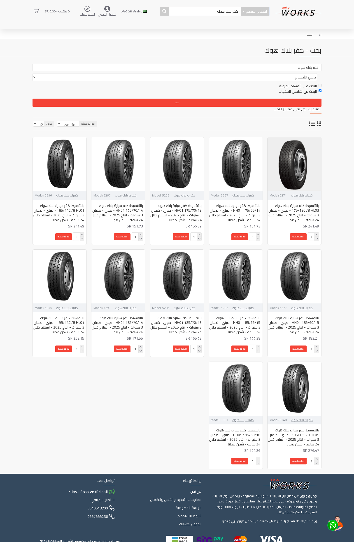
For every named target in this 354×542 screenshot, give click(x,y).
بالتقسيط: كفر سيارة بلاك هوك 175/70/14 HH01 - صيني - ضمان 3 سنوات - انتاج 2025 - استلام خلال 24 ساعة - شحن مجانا (117, 204)
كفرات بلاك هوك (302, 187)
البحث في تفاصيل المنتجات (300, 82)
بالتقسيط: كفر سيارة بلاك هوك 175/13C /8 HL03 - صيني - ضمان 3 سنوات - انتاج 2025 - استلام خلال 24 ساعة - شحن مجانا (293, 204)
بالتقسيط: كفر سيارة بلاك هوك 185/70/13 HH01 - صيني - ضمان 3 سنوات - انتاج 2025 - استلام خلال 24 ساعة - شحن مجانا (176, 316)
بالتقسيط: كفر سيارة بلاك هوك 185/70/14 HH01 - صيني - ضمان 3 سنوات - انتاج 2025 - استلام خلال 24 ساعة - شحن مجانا (117, 316)
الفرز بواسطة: (102, 115)
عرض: (47, 115)
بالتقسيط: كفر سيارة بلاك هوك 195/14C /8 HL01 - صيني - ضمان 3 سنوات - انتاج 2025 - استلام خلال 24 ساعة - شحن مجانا (58, 316)
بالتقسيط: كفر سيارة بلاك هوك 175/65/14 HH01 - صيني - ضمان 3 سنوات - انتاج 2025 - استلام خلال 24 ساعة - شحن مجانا (234, 204)
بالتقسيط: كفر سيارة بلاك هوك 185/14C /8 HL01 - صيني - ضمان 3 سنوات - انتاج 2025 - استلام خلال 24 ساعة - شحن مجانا (58, 204)
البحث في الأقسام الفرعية (300, 77)
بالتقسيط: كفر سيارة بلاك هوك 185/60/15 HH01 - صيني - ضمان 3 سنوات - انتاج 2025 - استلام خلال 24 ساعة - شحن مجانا (293, 316)
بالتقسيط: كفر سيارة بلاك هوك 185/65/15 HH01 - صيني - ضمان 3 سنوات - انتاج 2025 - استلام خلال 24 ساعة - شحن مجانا (234, 316)
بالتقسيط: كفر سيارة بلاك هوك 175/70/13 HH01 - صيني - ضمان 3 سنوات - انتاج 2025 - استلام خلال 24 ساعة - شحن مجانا (176, 204)
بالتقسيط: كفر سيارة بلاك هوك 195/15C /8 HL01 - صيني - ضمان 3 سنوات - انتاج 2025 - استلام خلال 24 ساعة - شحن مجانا (293, 428)
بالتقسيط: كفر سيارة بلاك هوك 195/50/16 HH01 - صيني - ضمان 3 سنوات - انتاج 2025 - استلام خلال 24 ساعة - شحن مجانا (234, 428)
